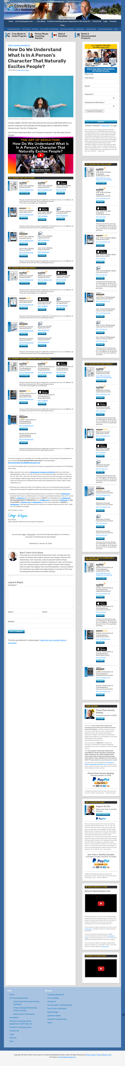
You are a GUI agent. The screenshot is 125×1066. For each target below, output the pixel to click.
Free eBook (41, 21)
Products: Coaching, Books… (20, 1027)
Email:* (87, 86)
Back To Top (107, 1055)
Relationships (80, 29)
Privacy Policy (91, 1055)
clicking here (88, 929)
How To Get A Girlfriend (67, 29)
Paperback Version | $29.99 (104, 327)
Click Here (105, 126)
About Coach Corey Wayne (24, 1014)
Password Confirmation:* (95, 102)
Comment (12, 585)
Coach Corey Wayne (23, 70)
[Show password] (113, 98)
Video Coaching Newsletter (19, 45)
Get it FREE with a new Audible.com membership (104, 179)
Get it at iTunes (61, 190)
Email (45, 612)
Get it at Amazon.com (26, 190)
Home (11, 21)
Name (11, 612)
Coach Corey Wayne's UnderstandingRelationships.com (21, 6)
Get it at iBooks (43, 216)
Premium (113, 21)
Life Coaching (26, 29)
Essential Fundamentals (105, 29)
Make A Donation (62, 35)
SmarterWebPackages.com (67, 1057)
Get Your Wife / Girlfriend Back (49, 29)
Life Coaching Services (25, 21)
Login (105, 21)
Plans (62, 25)
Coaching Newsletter (13, 29)
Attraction (35, 29)
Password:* (89, 94)
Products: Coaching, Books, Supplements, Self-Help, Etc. (69, 21)
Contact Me (96, 21)
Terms (99, 1055)
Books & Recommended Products (88, 36)
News (116, 29)
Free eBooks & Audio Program (19, 35)
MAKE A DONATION (103, 814)
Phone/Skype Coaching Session (41, 36)
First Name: (89, 78)
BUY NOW (42, 193)
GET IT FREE (24, 193)
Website (11, 621)
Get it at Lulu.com (62, 215)
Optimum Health (91, 29)
